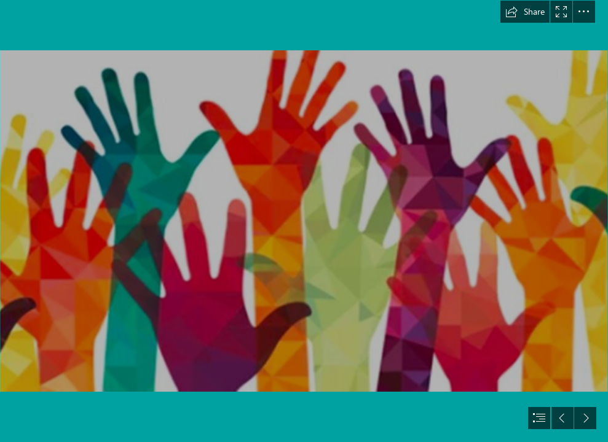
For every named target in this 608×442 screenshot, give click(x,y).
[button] (525, 12)
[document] (304, 221)
